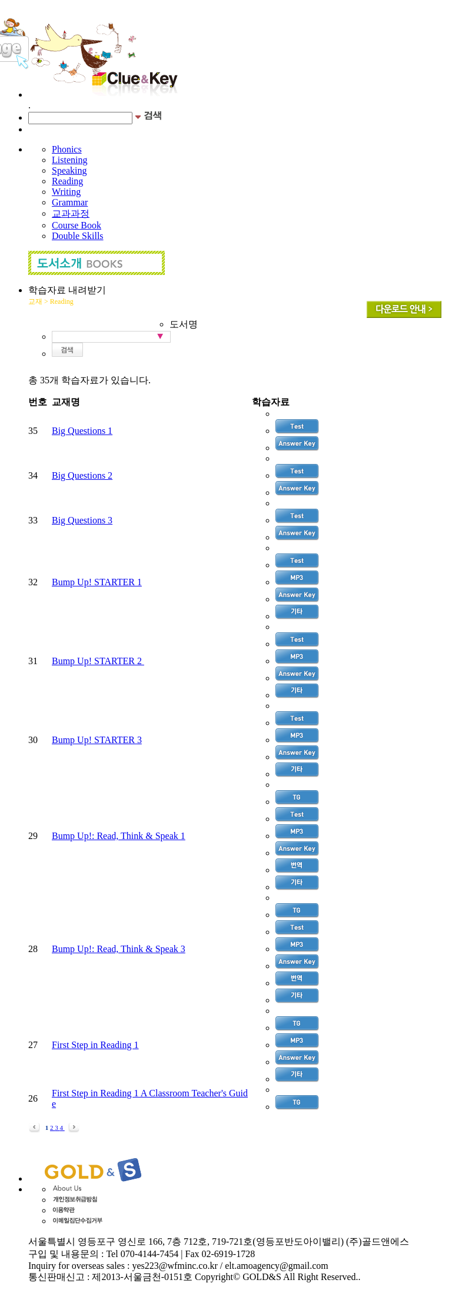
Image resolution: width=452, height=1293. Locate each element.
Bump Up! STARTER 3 (97, 740)
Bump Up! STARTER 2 (98, 661)
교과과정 (70, 213)
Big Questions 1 (82, 431)
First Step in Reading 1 (95, 1045)
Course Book (76, 225)
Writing (66, 192)
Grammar (70, 202)
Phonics (67, 149)
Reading (67, 181)
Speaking (69, 170)
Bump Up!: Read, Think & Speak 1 (118, 836)
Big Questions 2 (82, 475)
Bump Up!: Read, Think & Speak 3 (118, 949)
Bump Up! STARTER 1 (97, 582)
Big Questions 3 (82, 520)
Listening (69, 160)
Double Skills (78, 236)
